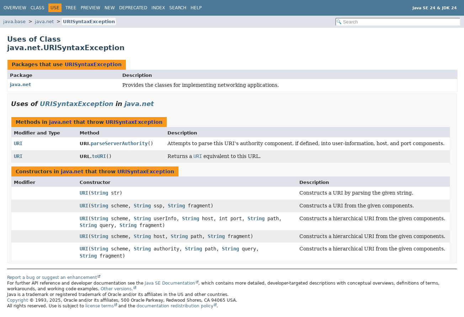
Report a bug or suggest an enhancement (52, 277)
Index (158, 7)
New (110, 7)
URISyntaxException (89, 21)
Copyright (17, 300)
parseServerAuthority (119, 143)
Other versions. (117, 288)
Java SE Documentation (170, 283)
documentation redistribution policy (175, 305)
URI (18, 143)
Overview (15, 7)
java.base (14, 21)
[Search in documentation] (398, 22)
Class (37, 7)
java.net (44, 21)
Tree (70, 7)
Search (177, 7)
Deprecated (133, 7)
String (99, 193)
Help (196, 7)
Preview (90, 7)
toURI (99, 156)
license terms (99, 305)
